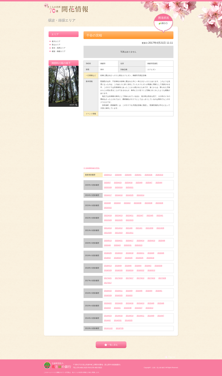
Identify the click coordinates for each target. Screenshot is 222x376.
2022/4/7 (140, 215)
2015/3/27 (138, 308)
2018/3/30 (158, 266)
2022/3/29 (108, 220)
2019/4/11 (140, 253)
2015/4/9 (151, 303)
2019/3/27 (117, 258)
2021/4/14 (108, 228)
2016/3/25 (118, 295)
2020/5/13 (108, 241)
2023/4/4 (117, 203)
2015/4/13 (140, 303)
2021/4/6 (129, 228)
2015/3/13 (149, 308)
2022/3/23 (129, 220)
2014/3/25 (128, 320)
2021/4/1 (139, 228)
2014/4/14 (129, 316)
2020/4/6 (107, 245)
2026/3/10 (159, 175)
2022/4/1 (159, 215)
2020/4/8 (161, 241)
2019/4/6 (160, 253)
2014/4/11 (140, 316)
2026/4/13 (108, 175)
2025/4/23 (117, 183)
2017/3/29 (162, 278)
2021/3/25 (108, 233)
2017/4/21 (108, 278)
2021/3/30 (149, 228)
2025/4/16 (128, 183)
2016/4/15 (108, 291)
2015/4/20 (118, 303)
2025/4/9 (139, 183)
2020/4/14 (140, 241)
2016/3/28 (108, 295)
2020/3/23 (138, 245)
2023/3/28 (148, 203)
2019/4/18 (129, 253)
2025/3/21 (129, 187)
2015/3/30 (127, 308)
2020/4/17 (129, 241)
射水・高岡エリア (58, 48)
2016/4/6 (139, 291)
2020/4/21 (118, 241)
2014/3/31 (117, 320)
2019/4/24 (118, 253)
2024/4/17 (108, 195)
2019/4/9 (151, 253)
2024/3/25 (129, 195)
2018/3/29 (108, 270)
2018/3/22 (140, 270)
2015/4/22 (108, 303)
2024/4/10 (118, 195)
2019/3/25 (128, 258)
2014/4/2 (107, 320)
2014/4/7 (160, 316)
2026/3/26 (148, 175)
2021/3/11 (129, 233)
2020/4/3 (117, 245)
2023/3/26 (159, 203)
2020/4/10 (151, 241)
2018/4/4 (138, 266)
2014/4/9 (151, 316)
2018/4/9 (118, 266)
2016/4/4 (149, 291)
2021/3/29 (160, 228)
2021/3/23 (118, 233)
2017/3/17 (108, 283)
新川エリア (56, 41)
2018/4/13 (108, 266)
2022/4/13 (118, 215)
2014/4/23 (108, 316)
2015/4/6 (160, 303)
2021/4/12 (118, 228)
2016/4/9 (129, 291)
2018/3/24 (129, 270)
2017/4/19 (118, 278)
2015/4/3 (107, 308)
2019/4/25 (108, 253)
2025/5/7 (107, 183)
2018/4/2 (148, 266)
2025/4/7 (149, 183)
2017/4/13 (140, 278)
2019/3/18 (150, 258)
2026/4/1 (138, 175)
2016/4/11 (118, 291)
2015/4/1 (117, 308)
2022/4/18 (108, 215)
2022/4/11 (129, 215)
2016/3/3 (129, 295)
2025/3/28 (108, 187)
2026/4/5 (128, 175)
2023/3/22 (108, 208)
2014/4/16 (118, 316)
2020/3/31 (127, 245)
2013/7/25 (119, 328)
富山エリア (56, 45)
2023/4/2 (127, 203)
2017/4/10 (151, 278)
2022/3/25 (118, 220)
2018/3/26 (118, 270)
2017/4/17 (129, 278)
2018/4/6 (128, 266)
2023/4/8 (107, 203)
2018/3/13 (151, 270)
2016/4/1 (159, 291)
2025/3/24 (118, 187)
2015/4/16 (129, 303)
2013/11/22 (108, 328)
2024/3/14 (140, 195)
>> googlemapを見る (92, 168)
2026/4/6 (118, 175)
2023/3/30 (137, 203)
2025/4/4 (159, 183)
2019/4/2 (107, 258)
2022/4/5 (150, 215)
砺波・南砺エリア (58, 51)
